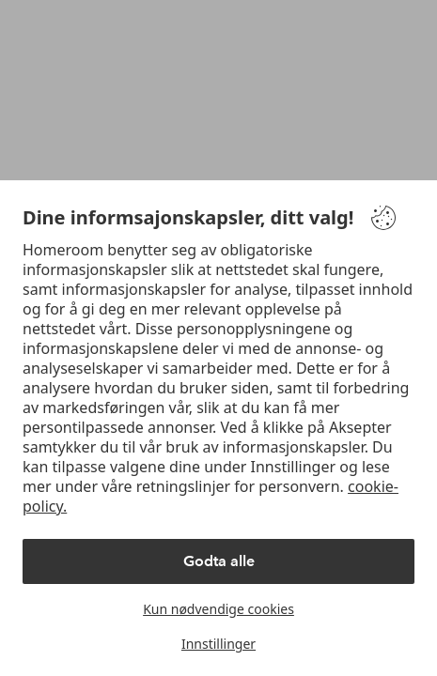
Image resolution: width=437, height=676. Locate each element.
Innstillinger (218, 644)
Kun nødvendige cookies (218, 609)
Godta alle (219, 561)
